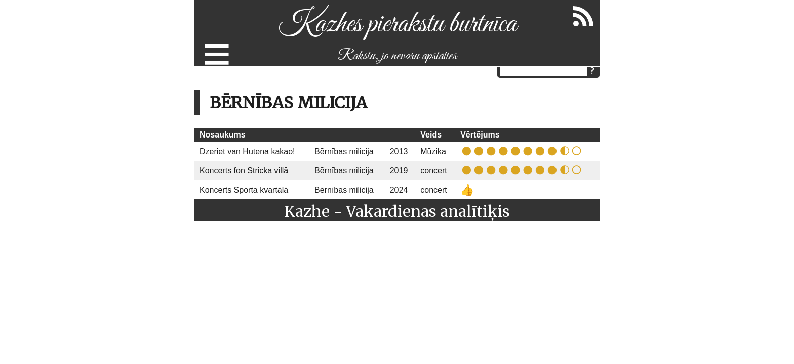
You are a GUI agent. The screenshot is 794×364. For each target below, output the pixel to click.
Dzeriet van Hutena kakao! (247, 151)
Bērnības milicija (343, 151)
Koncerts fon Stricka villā (244, 170)
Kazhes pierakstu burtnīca (397, 24)
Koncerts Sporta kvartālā (244, 190)
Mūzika (433, 151)
